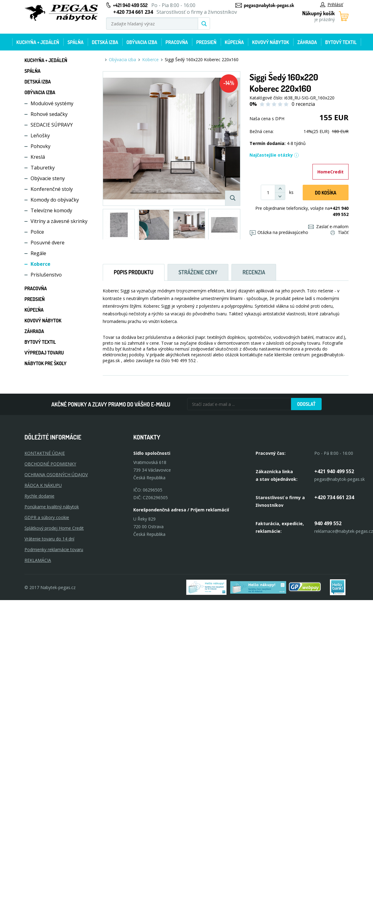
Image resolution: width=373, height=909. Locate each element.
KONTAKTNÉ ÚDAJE (44, 453)
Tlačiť (340, 232)
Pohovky (40, 146)
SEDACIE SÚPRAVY (52, 124)
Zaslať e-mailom (328, 226)
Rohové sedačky (49, 114)
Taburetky (43, 167)
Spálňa (75, 42)
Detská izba (105, 42)
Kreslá (38, 157)
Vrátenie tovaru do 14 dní (49, 539)
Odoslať (306, 404)
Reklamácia (37, 560)
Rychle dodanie (39, 496)
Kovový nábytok (270, 42)
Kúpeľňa (234, 42)
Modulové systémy (52, 103)
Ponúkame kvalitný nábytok (51, 507)
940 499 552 (328, 523)
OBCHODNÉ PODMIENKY (50, 464)
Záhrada (307, 42)
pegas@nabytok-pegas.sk (269, 5)
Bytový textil (341, 42)
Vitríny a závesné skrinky (59, 221)
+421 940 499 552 (130, 5)
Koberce (40, 264)
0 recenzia (303, 104)
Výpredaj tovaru (44, 353)
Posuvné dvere (48, 242)
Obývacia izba (141, 42)
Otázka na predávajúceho (279, 232)
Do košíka (325, 193)
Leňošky (40, 135)
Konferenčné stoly (52, 189)
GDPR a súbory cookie (46, 517)
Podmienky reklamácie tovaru (53, 549)
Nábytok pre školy (45, 363)
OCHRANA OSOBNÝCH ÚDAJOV (56, 474)
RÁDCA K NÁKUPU (43, 485)
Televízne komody (51, 210)
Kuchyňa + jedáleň (38, 42)
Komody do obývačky (55, 199)
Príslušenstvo (46, 274)
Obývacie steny (48, 178)
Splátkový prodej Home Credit (54, 528)
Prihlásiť (331, 4)
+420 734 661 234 (334, 497)
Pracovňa (176, 42)
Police (37, 231)
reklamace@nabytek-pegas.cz (343, 531)
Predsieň (206, 42)
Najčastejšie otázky (274, 155)
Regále (38, 253)
